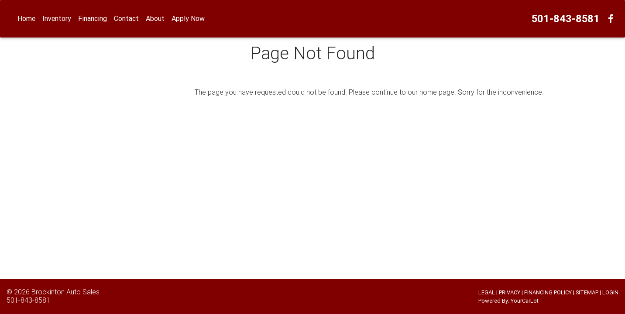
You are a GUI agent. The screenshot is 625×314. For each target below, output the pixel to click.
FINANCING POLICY (548, 292)
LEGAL (486, 292)
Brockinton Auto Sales (65, 291)
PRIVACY (509, 292)
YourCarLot (525, 300)
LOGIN (610, 292)
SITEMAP (587, 292)
